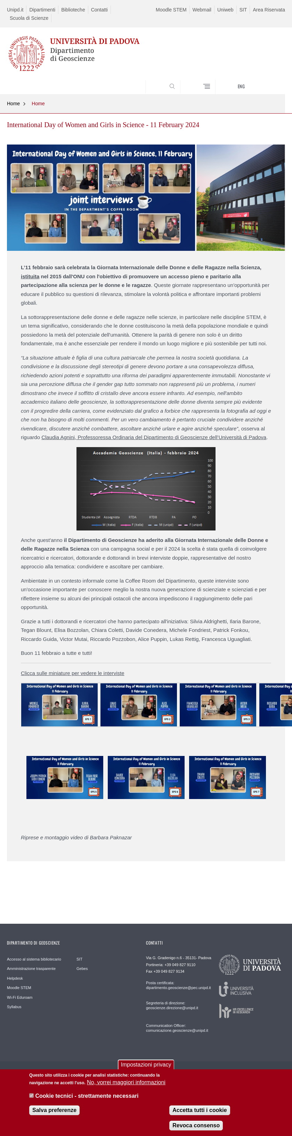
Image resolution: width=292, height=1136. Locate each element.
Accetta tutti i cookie (199, 1117)
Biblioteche (73, 10)
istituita (30, 276)
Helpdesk (15, 978)
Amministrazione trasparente (31, 968)
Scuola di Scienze (29, 18)
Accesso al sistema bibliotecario (34, 959)
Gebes (82, 968)
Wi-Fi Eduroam (19, 997)
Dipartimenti (42, 10)
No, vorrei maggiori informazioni (126, 1089)
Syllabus (14, 1007)
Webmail (202, 10)
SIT (243, 10)
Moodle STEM (171, 10)
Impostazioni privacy (146, 1071)
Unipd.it (15, 10)
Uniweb (225, 10)
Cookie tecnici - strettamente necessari (86, 1102)
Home (13, 103)
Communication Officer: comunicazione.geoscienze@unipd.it (174, 1027)
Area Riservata (269, 10)
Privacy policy (186, 1072)
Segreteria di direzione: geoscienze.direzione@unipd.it (172, 1005)
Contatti (99, 10)
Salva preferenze (54, 1117)
